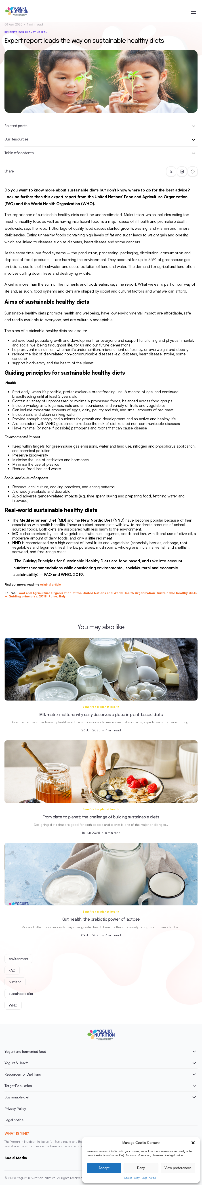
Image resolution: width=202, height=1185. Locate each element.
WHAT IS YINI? (16, 1133)
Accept (104, 1168)
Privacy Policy (15, 1108)
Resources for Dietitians (22, 1074)
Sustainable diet (16, 1097)
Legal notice (149, 1177)
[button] (193, 1142)
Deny (141, 1168)
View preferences (177, 1168)
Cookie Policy (132, 1177)
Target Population (18, 1085)
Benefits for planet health (26, 32)
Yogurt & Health (16, 1063)
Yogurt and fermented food (25, 1051)
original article (50, 584)
